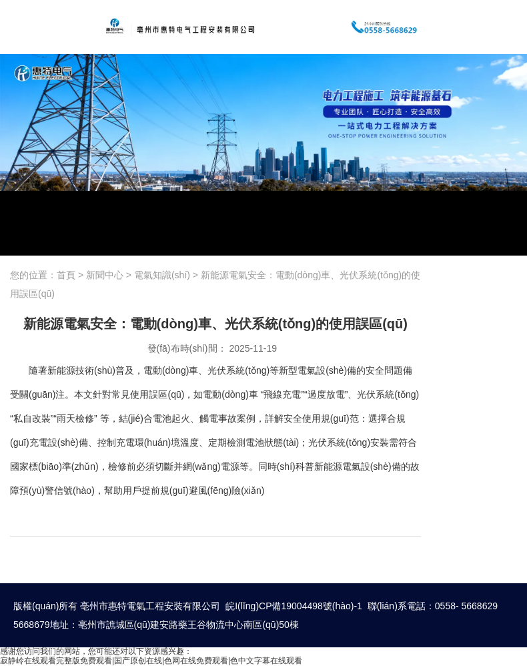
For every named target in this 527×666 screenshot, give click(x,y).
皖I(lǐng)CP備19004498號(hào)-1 (293, 606)
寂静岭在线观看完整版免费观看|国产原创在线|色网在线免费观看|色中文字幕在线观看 (151, 660)
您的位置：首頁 (44, 275)
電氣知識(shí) (162, 275)
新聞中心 (104, 275)
